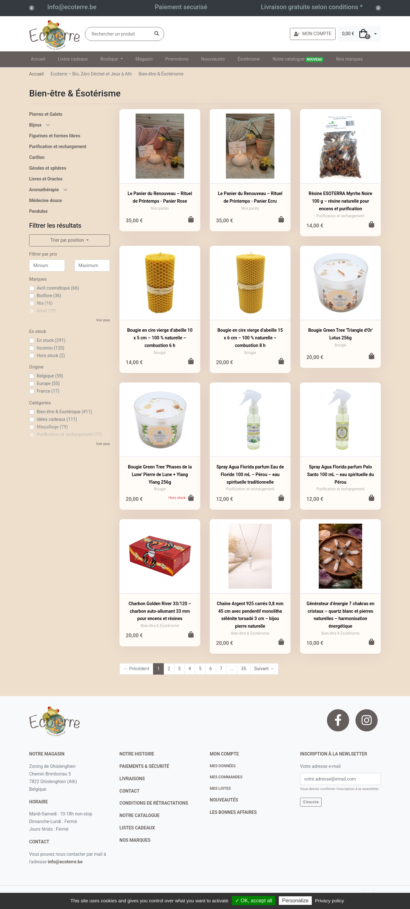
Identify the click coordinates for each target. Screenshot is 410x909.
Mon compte (224, 753)
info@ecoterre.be (65, 861)
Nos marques (349, 59)
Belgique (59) (50, 375)
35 (243, 668)
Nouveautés (213, 59)
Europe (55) (48, 383)
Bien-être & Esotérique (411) (64, 411)
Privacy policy (329, 900)
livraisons (132, 778)
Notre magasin (46, 753)
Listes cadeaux (73, 59)
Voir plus (103, 320)
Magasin (144, 59)
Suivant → (264, 668)
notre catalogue (139, 815)
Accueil (38, 59)
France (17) (48, 391)
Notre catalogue (298, 59)
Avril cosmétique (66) (58, 288)
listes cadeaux (137, 827)
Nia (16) (45, 303)
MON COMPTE (312, 33)
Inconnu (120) (50, 347)
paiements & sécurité (144, 766)
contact (39, 841)
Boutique (109, 59)
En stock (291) (51, 340)
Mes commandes (226, 777)
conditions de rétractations (153, 803)
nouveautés (224, 799)
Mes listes (220, 788)
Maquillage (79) (52, 426)
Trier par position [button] (67, 240)
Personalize (295, 900)
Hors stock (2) (51, 355)
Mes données (223, 766)
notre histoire (136, 753)
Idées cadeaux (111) (57, 419)
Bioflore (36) (49, 295)
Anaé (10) (46, 310)
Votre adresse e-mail (320, 766)
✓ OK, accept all (253, 900)
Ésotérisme (249, 59)
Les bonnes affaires (233, 812)
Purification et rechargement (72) (69, 434)
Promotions (177, 59)
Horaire (38, 801)
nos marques (135, 840)
